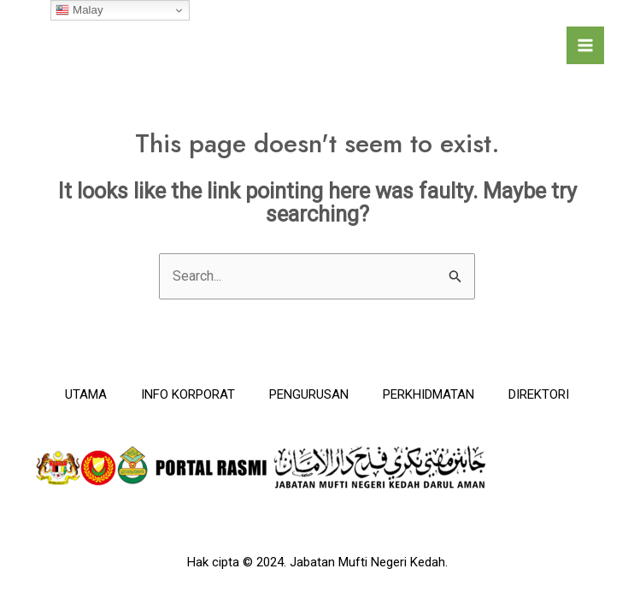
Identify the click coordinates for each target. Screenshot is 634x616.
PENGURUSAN (309, 394)
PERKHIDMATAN (428, 394)
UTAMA (86, 394)
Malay (79, 10)
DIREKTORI (538, 394)
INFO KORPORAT (188, 394)
